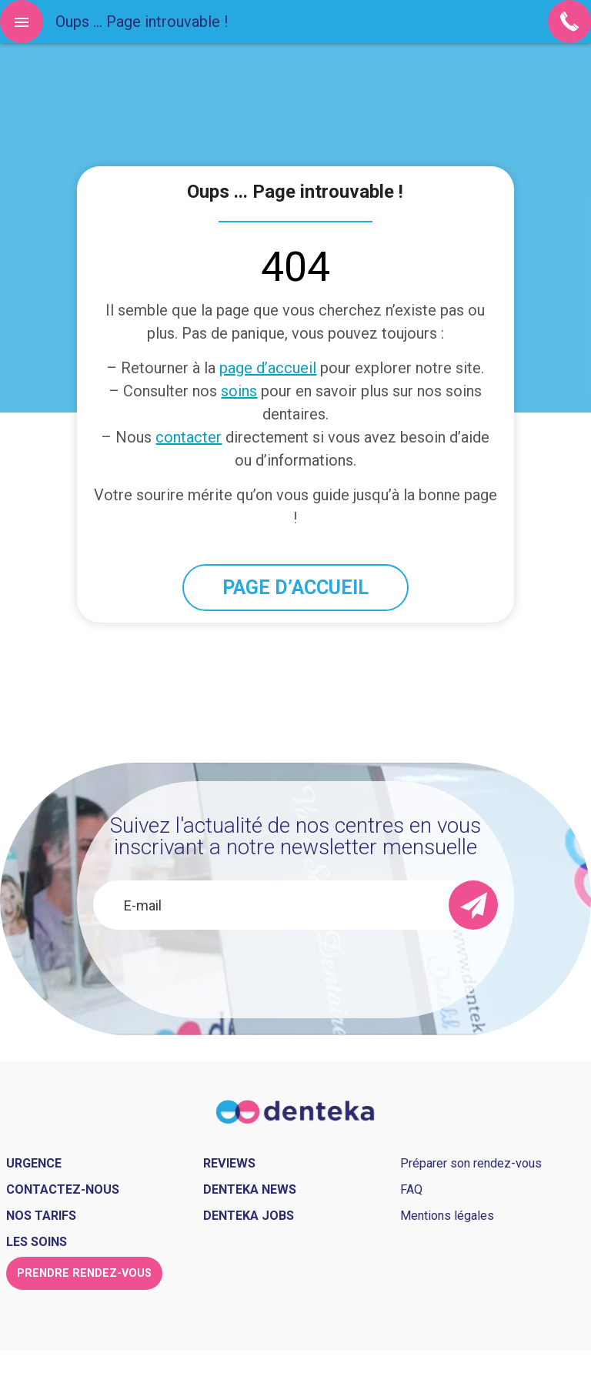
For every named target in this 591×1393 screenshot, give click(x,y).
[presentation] (295, 971)
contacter (188, 437)
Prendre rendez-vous (84, 1273)
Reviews (229, 1163)
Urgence (34, 1163)
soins (239, 391)
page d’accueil (267, 368)
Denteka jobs (248, 1215)
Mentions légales (447, 1215)
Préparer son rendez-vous (471, 1163)
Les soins (36, 1241)
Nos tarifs (41, 1215)
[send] (473, 905)
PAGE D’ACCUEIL (295, 587)
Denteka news (249, 1189)
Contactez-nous (62, 1189)
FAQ (411, 1189)
